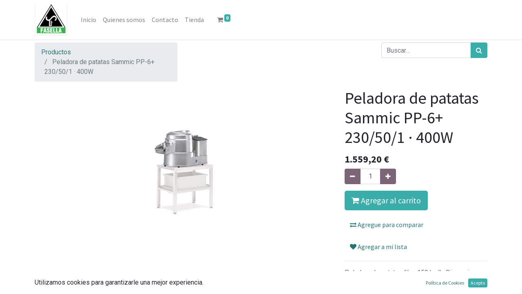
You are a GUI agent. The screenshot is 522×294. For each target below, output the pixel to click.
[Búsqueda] (479, 50)
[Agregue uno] (388, 176)
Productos (56, 52)
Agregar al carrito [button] (386, 200)
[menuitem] (88, 19)
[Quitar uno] (353, 176)
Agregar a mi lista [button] (378, 247)
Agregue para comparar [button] (386, 224)
